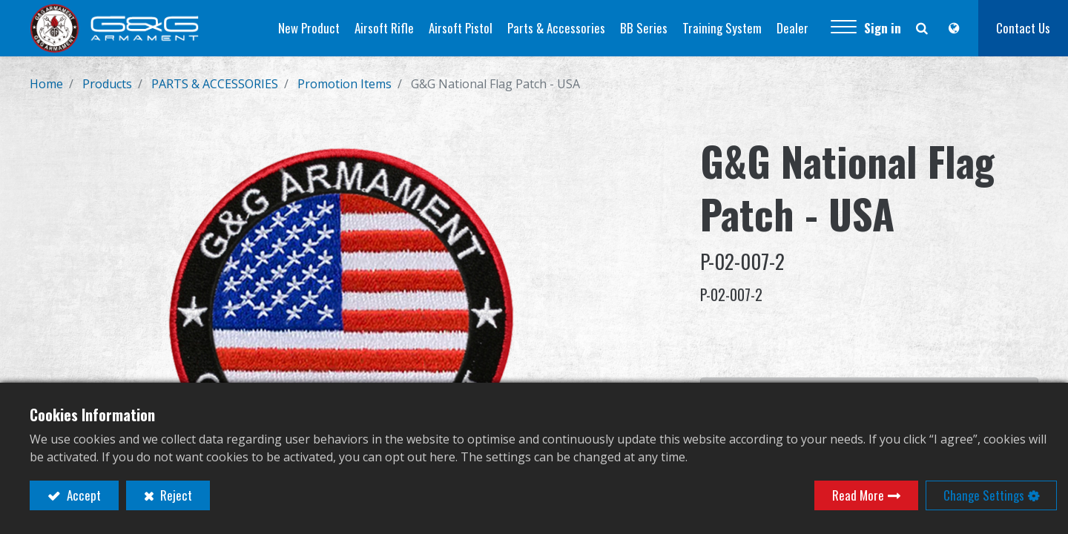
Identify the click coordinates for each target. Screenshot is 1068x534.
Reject (174, 495)
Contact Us (1023, 28)
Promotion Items (344, 84)
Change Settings (983, 495)
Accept (82, 495)
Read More (858, 495)
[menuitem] (309, 28)
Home (46, 84)
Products (107, 84)
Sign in (882, 28)
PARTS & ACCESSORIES (214, 84)
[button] (844, 28)
